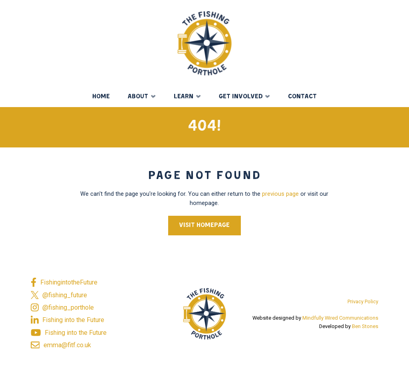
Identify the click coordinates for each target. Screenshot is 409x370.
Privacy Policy (362, 301)
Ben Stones (365, 326)
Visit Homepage (204, 225)
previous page (280, 193)
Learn (183, 96)
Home (101, 96)
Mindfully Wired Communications (340, 318)
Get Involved (241, 96)
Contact (302, 96)
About (138, 96)
